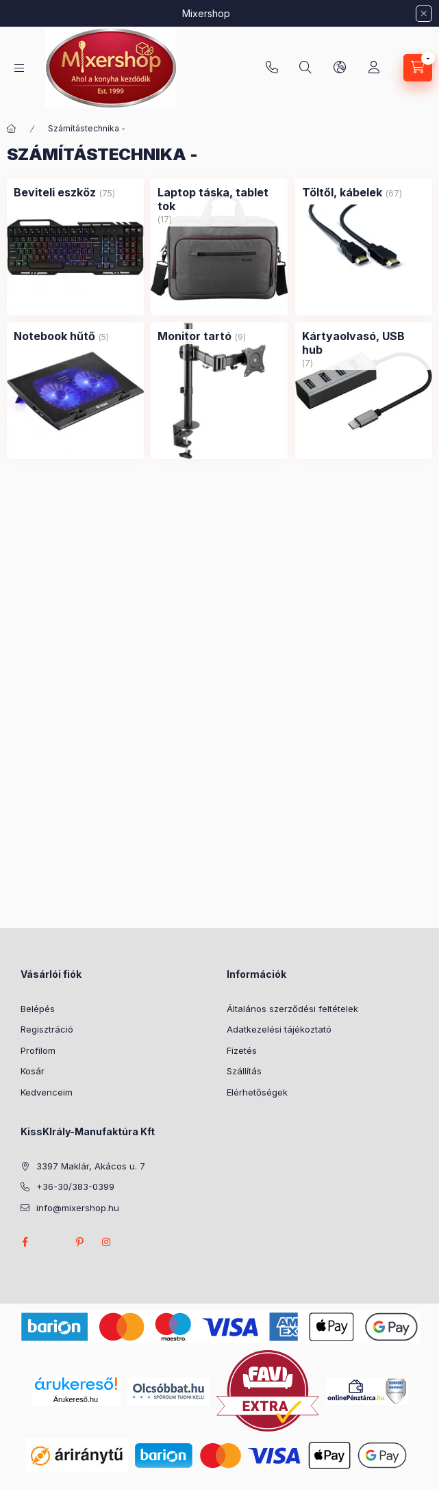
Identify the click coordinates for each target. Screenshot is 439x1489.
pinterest (79, 1242)
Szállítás (244, 1070)
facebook (24, 1242)
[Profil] (374, 67)
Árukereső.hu (75, 1399)
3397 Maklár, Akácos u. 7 (90, 1166)
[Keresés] (305, 67)
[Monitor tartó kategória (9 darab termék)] (194, 336)
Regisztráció (47, 1029)
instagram (107, 1242)
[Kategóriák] (19, 68)
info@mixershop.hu (77, 1207)
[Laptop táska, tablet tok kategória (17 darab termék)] (219, 199)
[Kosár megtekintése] (417, 67)
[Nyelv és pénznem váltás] (339, 67)
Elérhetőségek (257, 1092)
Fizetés (242, 1050)
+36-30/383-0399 (272, 67)
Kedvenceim (47, 1092)
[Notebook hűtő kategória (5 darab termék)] (54, 336)
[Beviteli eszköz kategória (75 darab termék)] (55, 192)
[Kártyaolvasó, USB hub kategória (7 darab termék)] (363, 343)
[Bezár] (424, 13)
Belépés (38, 1008)
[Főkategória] (11, 128)
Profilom (38, 1050)
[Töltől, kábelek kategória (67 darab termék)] (342, 192)
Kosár (33, 1070)
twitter (52, 1242)
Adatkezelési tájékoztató (279, 1029)
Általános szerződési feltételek (292, 1008)
